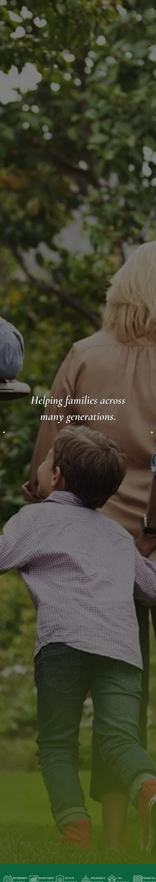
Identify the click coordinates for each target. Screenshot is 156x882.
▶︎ (153, 432)
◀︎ (5, 432)
